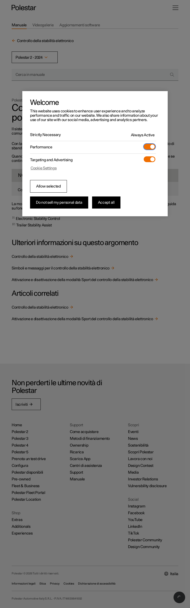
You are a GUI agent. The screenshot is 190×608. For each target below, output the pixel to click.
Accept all (106, 202)
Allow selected (48, 186)
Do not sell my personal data (59, 202)
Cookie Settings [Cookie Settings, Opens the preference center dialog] (44, 168)
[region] (95, 153)
